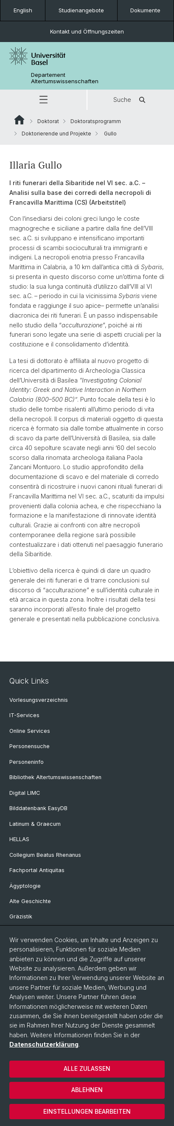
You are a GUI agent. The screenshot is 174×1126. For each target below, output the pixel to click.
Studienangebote (81, 10)
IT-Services (24, 715)
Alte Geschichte (30, 901)
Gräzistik (20, 916)
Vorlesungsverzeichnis (38, 700)
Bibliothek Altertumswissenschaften (55, 777)
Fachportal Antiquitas (37, 870)
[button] (43, 100)
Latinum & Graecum (35, 824)
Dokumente (145, 10)
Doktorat (48, 121)
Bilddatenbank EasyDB (38, 808)
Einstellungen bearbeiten (87, 1111)
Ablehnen (87, 1089)
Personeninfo (26, 762)
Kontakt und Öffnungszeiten (87, 31)
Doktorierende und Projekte (56, 133)
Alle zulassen (87, 1068)
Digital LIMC (24, 793)
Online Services (29, 731)
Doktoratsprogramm (95, 121)
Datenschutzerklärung (44, 1044)
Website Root (19, 119)
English (23, 10)
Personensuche (29, 746)
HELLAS (19, 839)
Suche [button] (130, 100)
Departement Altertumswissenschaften (64, 78)
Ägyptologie (25, 886)
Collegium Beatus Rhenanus (45, 855)
